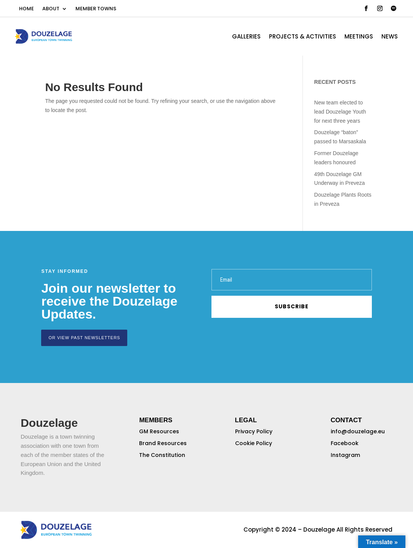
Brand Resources (163, 443)
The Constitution (162, 455)
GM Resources (159, 431)
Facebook (345, 443)
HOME (26, 9)
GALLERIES (246, 37)
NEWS (389, 37)
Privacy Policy (253, 431)
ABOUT (50, 9)
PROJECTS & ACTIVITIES (302, 37)
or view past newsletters (84, 337)
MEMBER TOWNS (95, 9)
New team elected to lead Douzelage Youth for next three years (340, 111)
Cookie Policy (253, 443)
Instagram (345, 455)
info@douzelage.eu (358, 431)
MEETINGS (358, 37)
